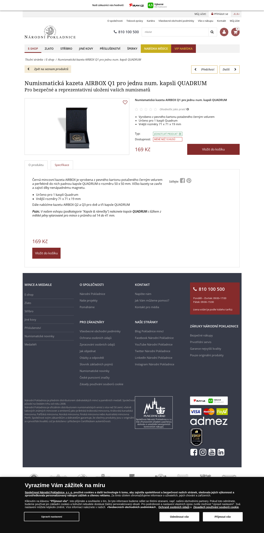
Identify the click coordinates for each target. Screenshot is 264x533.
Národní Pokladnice (92, 294)
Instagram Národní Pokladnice (154, 364)
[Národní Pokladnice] (50, 32)
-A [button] (234, 14)
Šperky (132, 48)
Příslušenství (110, 48)
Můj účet (235, 20)
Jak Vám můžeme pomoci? (152, 300)
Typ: (137, 133)
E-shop (33, 48)
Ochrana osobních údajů (96, 338)
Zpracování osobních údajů (97, 344)
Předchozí (204, 69)
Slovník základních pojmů (96, 364)
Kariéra (151, 20)
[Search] (212, 32)
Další (229, 69)
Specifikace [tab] (62, 165)
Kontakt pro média (147, 307)
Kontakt (221, 20)
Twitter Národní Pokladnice (152, 351)
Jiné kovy (86, 48)
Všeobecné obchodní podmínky (176, 20)
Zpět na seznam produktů (47, 69)
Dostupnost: (143, 139)
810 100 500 (126, 31)
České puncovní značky (95, 377)
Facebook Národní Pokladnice (154, 338)
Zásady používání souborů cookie (101, 384)
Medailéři (31, 344)
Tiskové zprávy (134, 20)
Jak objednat (88, 351)
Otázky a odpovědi (92, 357)
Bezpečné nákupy (201, 335)
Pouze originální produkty (207, 355)
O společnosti (115, 20)
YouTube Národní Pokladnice (153, 344)
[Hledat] (175, 32)
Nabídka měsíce (156, 48)
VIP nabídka (183, 48)
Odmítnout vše (179, 516)
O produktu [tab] (36, 165)
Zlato (49, 48)
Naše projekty (89, 300)
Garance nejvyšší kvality (205, 348)
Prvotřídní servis (200, 342)
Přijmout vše (223, 516)
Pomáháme (87, 307)
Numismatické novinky (39, 336)
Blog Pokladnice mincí (149, 331)
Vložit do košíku (213, 149)
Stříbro (66, 48)
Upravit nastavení (51, 516)
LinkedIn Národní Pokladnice (153, 357)
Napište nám (143, 294)
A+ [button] (238, 14)
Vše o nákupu (205, 20)
